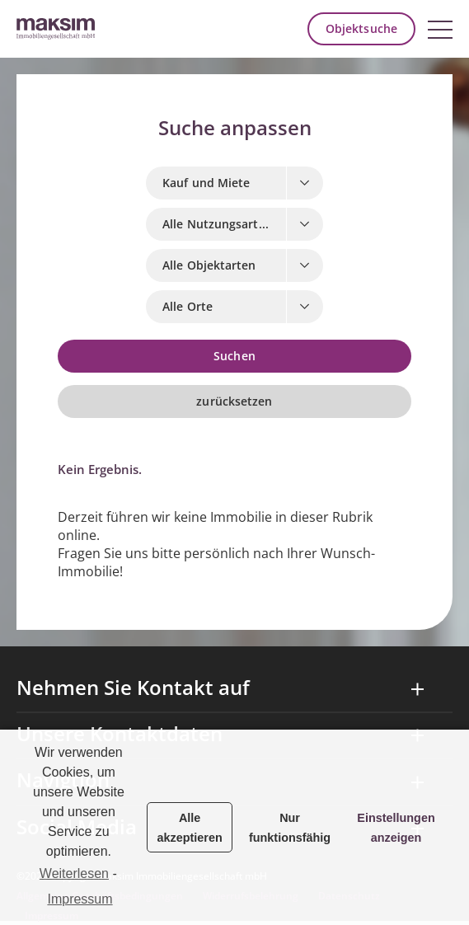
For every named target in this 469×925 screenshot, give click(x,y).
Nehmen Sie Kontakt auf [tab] (133, 688)
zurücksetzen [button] (234, 401)
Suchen (234, 356)
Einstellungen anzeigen (395, 827)
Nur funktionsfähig (290, 827)
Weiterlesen (74, 873)
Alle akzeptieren (190, 827)
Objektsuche (361, 29)
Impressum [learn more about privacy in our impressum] (79, 899)
